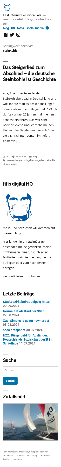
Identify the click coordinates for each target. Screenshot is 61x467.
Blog (35, 156)
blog (6, 28)
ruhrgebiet (29, 160)
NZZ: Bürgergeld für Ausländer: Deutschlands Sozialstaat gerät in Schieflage (27, 339)
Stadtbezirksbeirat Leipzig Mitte (26, 302)
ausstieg (10, 160)
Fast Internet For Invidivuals (22, 15)
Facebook (45, 455)
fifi (13, 28)
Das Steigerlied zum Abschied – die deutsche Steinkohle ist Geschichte (29, 73)
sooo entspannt (14, 330)
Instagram (17, 459)
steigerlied (39, 160)
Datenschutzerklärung (27, 455)
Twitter (6, 459)
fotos (20, 28)
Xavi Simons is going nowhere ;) (26, 321)
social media (35, 28)
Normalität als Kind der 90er (23, 311)
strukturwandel (10, 164)
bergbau (19, 160)
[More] (47, 28)
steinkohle (50, 160)
